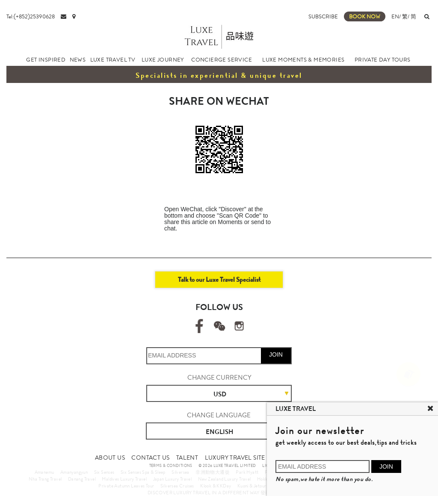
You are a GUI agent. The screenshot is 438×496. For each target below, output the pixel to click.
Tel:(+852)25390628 (30, 16)
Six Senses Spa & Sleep (143, 472)
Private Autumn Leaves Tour (126, 485)
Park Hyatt (247, 472)
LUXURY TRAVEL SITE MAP (242, 457)
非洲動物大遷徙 (212, 472)
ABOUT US (110, 457)
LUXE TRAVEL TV (113, 60)
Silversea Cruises (177, 485)
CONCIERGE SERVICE (221, 60)
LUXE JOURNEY (163, 60)
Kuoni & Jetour (251, 485)
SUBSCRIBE (323, 16)
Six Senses (104, 472)
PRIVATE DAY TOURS (383, 60)
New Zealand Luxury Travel (224, 478)
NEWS (78, 60)
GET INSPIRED (45, 60)
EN (395, 16)
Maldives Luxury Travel (124, 478)
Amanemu (44, 472)
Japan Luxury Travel (172, 478)
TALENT (187, 457)
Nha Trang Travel (45, 478)
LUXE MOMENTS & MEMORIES (303, 60)
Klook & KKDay (215, 485)
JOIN (276, 354)
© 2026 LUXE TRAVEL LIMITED (227, 465)
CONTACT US (150, 457)
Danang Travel (82, 478)
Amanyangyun (74, 472)
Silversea (180, 472)
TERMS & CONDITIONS (170, 465)
